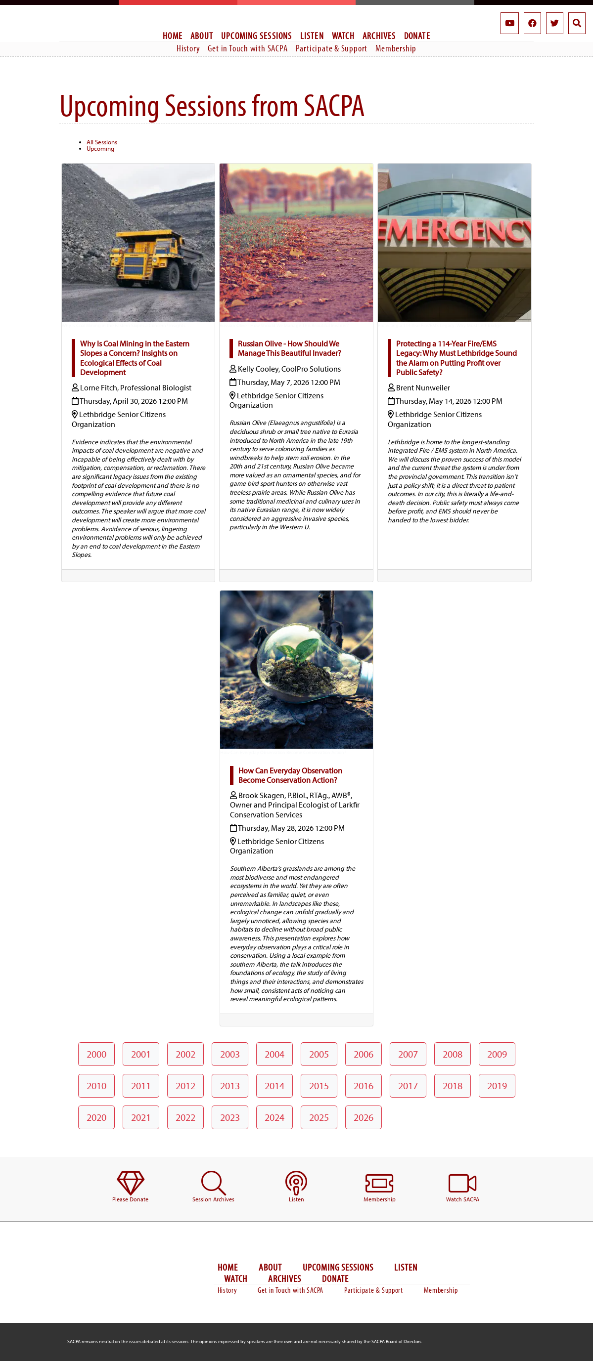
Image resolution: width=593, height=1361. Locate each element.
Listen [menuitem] (312, 36)
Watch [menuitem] (343, 36)
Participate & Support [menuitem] (332, 48)
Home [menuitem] (172, 36)
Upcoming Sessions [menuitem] (256, 36)
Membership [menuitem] (395, 48)
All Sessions (102, 142)
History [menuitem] (188, 48)
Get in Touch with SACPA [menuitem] (247, 48)
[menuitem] (130, 1187)
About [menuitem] (201, 36)
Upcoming (100, 148)
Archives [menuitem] (379, 36)
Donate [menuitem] (417, 36)
